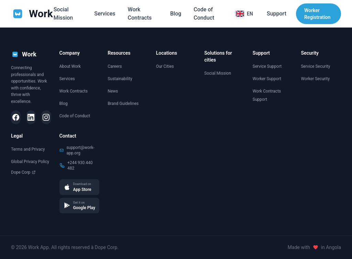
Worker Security (315, 78)
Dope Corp (23, 172)
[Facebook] (16, 117)
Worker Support (267, 78)
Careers (115, 66)
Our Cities (165, 66)
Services (104, 13)
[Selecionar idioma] (244, 14)
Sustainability (120, 78)
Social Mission (63, 13)
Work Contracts (140, 13)
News (113, 91)
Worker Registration (317, 14)
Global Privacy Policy (30, 161)
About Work (70, 66)
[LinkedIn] (31, 117)
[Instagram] (46, 117)
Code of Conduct (204, 13)
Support (276, 13)
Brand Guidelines (123, 103)
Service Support (267, 66)
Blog (175, 13)
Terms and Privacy (28, 149)
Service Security (315, 66)
